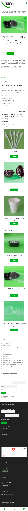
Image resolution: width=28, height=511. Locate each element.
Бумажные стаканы (7, 349)
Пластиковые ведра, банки (8, 366)
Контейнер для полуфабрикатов (19, 62)
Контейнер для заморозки (6, 62)
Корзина (22, 508)
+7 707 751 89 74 (4, 468)
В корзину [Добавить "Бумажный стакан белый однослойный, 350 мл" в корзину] (14, 223)
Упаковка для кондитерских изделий (10, 347)
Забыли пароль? (4, 396)
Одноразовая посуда (7, 343)
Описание (3, 73)
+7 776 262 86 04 (4, 471)
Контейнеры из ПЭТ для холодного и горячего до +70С (14, 362)
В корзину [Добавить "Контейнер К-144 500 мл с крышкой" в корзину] (14, 260)
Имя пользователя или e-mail (7, 382)
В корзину (10, 53)
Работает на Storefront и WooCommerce (10, 503)
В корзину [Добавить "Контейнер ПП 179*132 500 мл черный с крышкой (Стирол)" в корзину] (14, 295)
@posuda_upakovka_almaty (7, 494)
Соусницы (5, 371)
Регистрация (11, 396)
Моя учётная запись (4, 509)
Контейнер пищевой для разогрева (18, 64)
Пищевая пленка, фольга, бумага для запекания (12, 364)
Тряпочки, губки (6, 358)
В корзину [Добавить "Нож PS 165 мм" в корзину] (14, 156)
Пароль (2, 386)
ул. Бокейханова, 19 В (6, 438)
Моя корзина (4, 397)
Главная (4, 11)
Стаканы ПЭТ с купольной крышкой (10, 373)
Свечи (4, 368)
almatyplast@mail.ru (9, 445)
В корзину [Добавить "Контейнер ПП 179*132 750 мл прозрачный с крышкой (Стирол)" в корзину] (14, 329)
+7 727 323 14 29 (4, 467)
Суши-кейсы (5, 356)
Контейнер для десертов (20, 60)
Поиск (14, 509)
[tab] (14, 74)
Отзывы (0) (3, 77)
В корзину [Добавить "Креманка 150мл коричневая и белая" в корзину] (14, 189)
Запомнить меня (5, 389)
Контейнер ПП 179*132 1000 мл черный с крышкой (11, 66)
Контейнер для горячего (9, 60)
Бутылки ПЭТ (5, 352)
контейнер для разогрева (6, 63)
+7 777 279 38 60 (4, 470)
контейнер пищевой (16, 63)
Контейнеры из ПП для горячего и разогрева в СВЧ (16, 11)
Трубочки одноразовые (7, 354)
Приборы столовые (7, 345)
